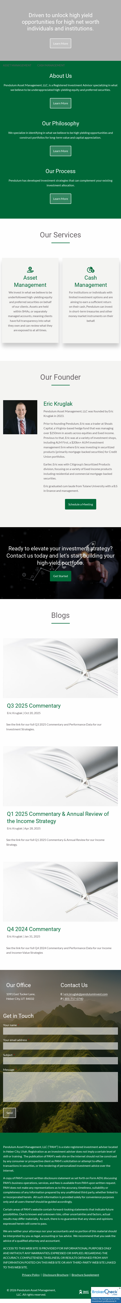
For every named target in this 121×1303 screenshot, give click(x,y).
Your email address (28, 1044)
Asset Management (17, 65)
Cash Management (51, 65)
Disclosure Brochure (55, 1279)
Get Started (60, 580)
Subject (21, 1059)
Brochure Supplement (85, 1279)
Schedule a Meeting (80, 508)
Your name (23, 1029)
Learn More (60, 43)
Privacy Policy (31, 1279)
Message (22, 1074)
